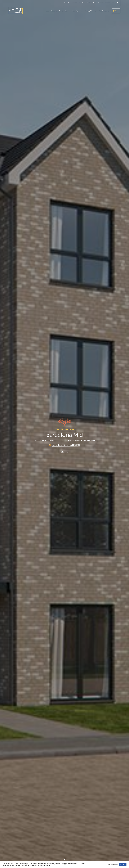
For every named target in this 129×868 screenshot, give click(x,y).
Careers (74, 3)
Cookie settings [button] (112, 864)
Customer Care (91, 3)
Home (47, 11)
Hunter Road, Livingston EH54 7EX (66, 445)
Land (113, 3)
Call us (117, 11)
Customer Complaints (104, 3)
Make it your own (77, 11)
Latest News (82, 3)
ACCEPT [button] (122, 864)
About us (54, 11)
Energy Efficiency (91, 11)
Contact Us (67, 3)
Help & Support (104, 11)
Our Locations (63, 11)
